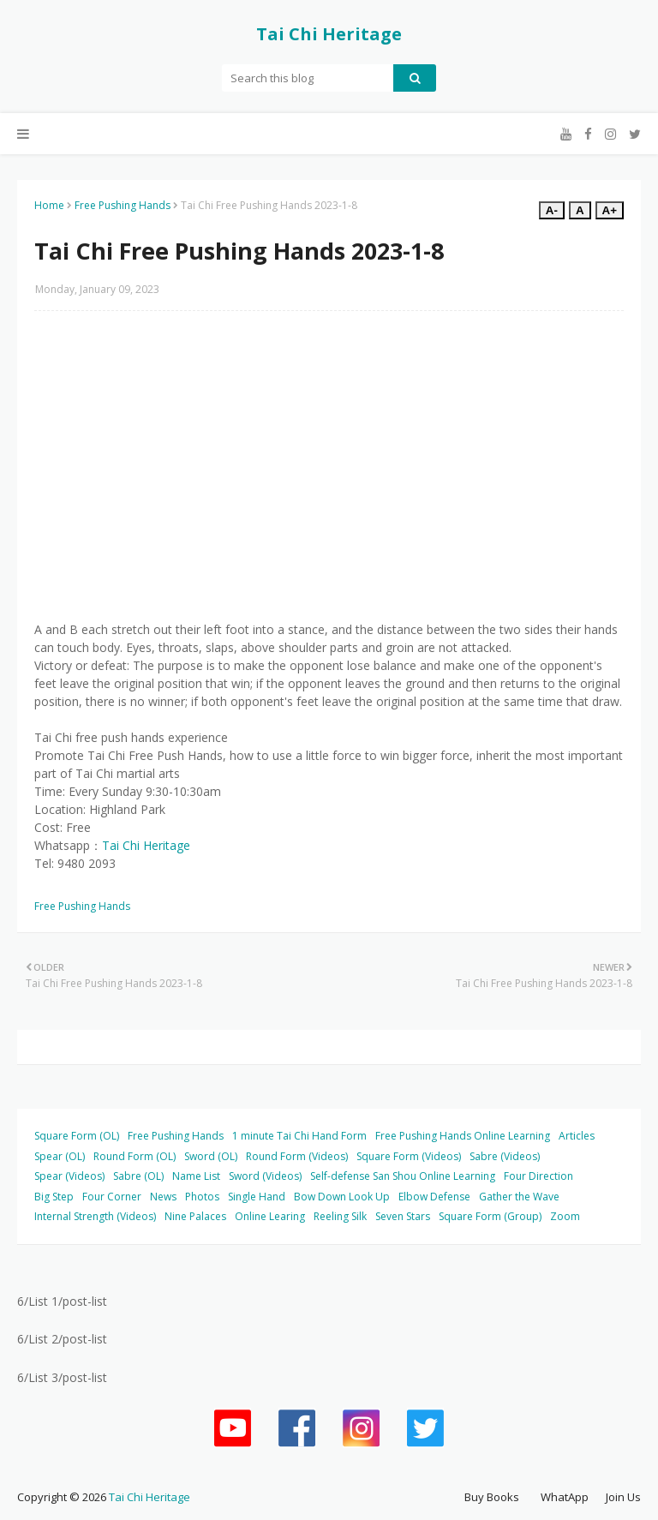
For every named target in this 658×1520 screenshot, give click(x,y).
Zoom (565, 1216)
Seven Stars (402, 1216)
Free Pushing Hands (122, 205)
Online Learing (270, 1216)
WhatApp (565, 1497)
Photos (202, 1196)
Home (49, 205)
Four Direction (538, 1176)
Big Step (54, 1196)
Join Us (623, 1497)
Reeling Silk (340, 1216)
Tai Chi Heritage (329, 33)
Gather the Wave (519, 1196)
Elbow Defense (434, 1196)
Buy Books (491, 1497)
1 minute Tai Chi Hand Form (299, 1135)
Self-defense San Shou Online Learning (402, 1176)
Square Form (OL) (76, 1135)
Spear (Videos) (69, 1176)
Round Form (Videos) (297, 1156)
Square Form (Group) (490, 1216)
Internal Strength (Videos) (95, 1216)
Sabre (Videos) (505, 1156)
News (163, 1196)
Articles (577, 1135)
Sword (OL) (210, 1156)
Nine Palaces (195, 1216)
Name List (196, 1176)
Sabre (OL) (138, 1176)
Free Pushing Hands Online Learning (462, 1135)
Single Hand (256, 1196)
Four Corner (111, 1196)
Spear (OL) (59, 1156)
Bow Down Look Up (342, 1196)
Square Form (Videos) (408, 1156)
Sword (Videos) (265, 1176)
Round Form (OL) (134, 1156)
